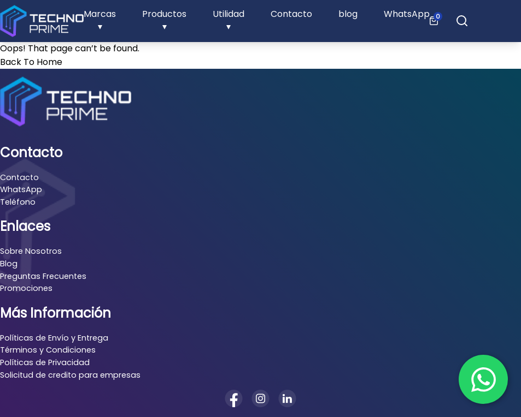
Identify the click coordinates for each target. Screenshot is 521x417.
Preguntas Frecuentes (43, 276)
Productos (164, 14)
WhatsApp (407, 14)
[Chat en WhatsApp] (483, 379)
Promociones (26, 288)
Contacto (291, 14)
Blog (8, 263)
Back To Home (31, 62)
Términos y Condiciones (48, 349)
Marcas (100, 14)
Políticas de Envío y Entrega (54, 337)
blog (348, 14)
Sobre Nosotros (31, 251)
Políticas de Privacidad (45, 362)
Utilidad (228, 14)
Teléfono (18, 201)
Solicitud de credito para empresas (70, 375)
